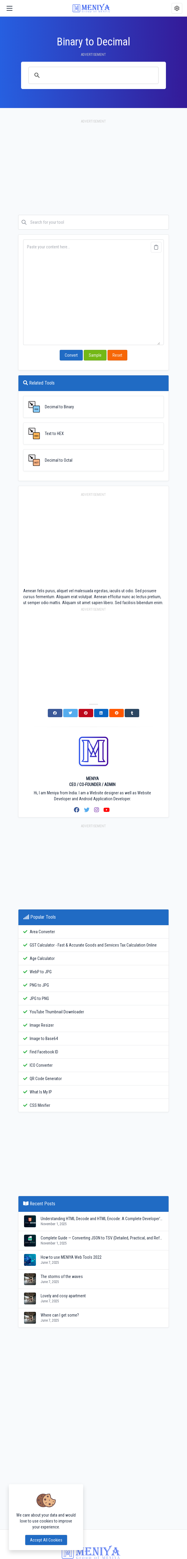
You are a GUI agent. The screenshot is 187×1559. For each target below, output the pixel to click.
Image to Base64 (44, 1038)
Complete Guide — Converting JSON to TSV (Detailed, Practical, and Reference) (102, 1238)
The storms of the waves (62, 1276)
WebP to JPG (41, 971)
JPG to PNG (39, 998)
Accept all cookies (46, 1540)
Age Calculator (42, 958)
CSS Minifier (40, 1105)
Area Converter (42, 931)
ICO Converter (41, 1065)
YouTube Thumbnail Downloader (57, 1011)
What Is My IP (41, 1092)
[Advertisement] (93, 170)
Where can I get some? (60, 1315)
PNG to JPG (39, 985)
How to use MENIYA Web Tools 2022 (71, 1257)
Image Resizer (42, 1025)
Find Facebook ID (44, 1052)
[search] (92, 75)
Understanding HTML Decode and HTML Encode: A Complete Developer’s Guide (102, 1218)
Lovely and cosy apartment (63, 1295)
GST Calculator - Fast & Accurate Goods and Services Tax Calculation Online (93, 945)
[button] (177, 8)
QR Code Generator (46, 1078)
